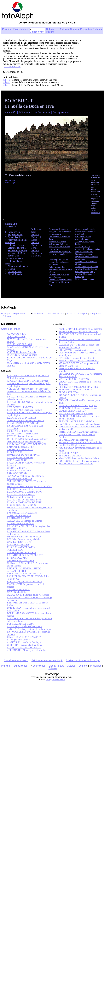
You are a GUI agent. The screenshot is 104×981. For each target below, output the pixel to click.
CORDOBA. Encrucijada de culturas (24, 645)
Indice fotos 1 (25, 112)
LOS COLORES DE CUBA (20, 624)
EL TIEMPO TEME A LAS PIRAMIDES (78, 387)
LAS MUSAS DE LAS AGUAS (22, 513)
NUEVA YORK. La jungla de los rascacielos (28, 595)
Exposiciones (21, 29)
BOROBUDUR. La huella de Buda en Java (79, 360)
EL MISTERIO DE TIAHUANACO (76, 463)
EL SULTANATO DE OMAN (21, 547)
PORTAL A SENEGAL (18, 460)
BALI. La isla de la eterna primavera (76, 413)
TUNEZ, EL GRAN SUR (19, 515)
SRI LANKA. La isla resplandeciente (24, 626)
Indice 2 (6, 82)
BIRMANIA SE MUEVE (19, 470)
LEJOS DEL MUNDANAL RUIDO (24, 568)
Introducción (14, 232)
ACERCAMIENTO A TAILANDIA (24, 647)
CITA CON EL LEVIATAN (20, 407)
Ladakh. (52, 279)
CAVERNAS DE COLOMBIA (21, 552)
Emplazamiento (15, 234)
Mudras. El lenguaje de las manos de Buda (16, 251)
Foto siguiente (59, 112)
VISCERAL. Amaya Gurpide (21, 352)
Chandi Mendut (15, 274)
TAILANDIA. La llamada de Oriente (24, 521)
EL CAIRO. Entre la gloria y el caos (76, 440)
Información (10, 112)
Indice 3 (6, 85)
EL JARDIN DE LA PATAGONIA (23, 423)
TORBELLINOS (15, 550)
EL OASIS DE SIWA (69, 392)
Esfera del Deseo (16, 245)
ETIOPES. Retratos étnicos (20, 436)
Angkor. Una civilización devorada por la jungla (86, 270)
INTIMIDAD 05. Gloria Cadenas (22, 433)
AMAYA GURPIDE (16, 334)
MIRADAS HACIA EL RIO (20, 560)
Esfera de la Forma (16, 247)
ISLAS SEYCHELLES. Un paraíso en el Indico (29, 486)
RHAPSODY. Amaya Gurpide (22, 355)
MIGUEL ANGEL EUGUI (19, 344)
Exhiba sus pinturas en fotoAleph (83, 660)
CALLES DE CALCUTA (19, 542)
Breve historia (14, 237)
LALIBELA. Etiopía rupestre (72, 445)
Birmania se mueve (83, 254)
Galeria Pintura (56, 313)
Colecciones (37, 32)
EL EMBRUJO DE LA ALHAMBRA (76, 421)
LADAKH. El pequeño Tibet (20, 447)
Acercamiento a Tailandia (86, 266)
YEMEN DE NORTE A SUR (72, 411)
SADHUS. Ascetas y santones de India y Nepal (29, 629)
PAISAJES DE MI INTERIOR (21, 418)
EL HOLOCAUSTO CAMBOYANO (24, 491)
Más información (12, 66)
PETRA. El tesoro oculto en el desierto (77, 358)
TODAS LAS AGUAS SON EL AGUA (25, 420)
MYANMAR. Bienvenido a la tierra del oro (79, 458)
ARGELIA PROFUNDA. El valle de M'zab (27, 381)
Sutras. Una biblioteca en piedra (14, 257)
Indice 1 (6, 79)
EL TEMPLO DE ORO (70, 455)
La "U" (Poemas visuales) (19, 639)
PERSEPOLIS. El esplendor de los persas (78, 331)
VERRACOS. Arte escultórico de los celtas (27, 388)
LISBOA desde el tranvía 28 (20, 523)
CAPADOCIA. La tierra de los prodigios (78, 405)
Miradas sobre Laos (84, 251)
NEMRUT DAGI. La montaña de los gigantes (80, 329)
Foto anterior (44, 112)
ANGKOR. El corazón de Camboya (24, 642)
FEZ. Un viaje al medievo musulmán (24, 581)
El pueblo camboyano (84, 279)
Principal (7, 29)
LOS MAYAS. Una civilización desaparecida (80, 350)
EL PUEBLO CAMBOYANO (21, 494)
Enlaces (97, 29)
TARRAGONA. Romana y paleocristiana (78, 408)
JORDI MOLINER (16, 336)
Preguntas (86, 29)
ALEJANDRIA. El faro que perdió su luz (26, 650)
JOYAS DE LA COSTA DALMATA (24, 637)
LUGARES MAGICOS (18, 544)
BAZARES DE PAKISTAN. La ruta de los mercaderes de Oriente (79, 346)
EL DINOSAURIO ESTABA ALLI (75, 389)
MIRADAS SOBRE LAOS (20, 449)
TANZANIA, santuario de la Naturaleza (26, 476)
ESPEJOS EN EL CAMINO (20, 431)
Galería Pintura (50, 30)
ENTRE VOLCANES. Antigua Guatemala (79, 432)
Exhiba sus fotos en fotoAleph (47, 660)
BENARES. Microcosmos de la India (24, 410)
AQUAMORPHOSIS (17, 571)
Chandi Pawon (15, 271)
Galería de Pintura (10, 329)
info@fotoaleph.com (55, 679)
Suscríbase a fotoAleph (16, 660)
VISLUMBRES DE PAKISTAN (74, 379)
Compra (74, 29)
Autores (64, 29)
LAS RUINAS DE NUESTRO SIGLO (25, 573)
